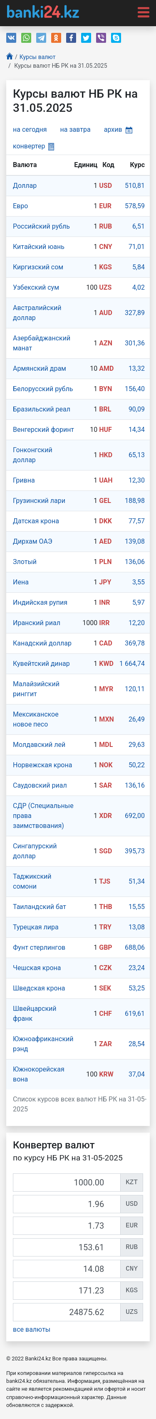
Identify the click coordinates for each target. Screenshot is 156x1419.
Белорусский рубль (43, 389)
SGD (105, 851)
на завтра (75, 129)
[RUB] (67, 1247)
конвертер (33, 146)
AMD (106, 368)
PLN (105, 562)
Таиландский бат (39, 907)
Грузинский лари (39, 501)
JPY (105, 582)
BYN (105, 389)
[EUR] (67, 1226)
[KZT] (67, 1182)
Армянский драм (39, 368)
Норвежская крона (42, 765)
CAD (105, 643)
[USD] (67, 1204)
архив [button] (118, 129)
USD (105, 186)
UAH (105, 480)
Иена (21, 582)
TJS (104, 881)
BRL (105, 409)
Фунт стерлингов (39, 947)
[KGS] (67, 1290)
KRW (106, 1074)
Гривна (24, 480)
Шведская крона (39, 988)
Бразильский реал (41, 409)
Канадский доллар (42, 643)
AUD (105, 313)
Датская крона (36, 521)
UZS (105, 287)
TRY (105, 927)
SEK (105, 988)
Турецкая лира (36, 927)
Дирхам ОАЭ (32, 541)
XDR (105, 816)
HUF (105, 430)
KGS (105, 267)
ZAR (105, 1044)
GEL (105, 501)
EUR (105, 206)
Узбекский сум (36, 287)
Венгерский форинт (43, 430)
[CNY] (67, 1269)
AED (105, 541)
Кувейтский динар (41, 664)
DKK (105, 521)
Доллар (25, 186)
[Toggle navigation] (141, 11)
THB (105, 907)
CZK (105, 968)
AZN (105, 343)
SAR (105, 785)
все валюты (31, 1329)
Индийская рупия (40, 602)
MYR (106, 689)
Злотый (25, 562)
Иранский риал (36, 623)
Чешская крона (37, 968)
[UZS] (67, 1312)
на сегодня (30, 129)
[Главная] (9, 57)
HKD (105, 455)
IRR (104, 623)
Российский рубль (41, 226)
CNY (105, 247)
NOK (106, 765)
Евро (20, 206)
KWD (106, 664)
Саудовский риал (40, 785)
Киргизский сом (38, 267)
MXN (106, 719)
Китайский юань (38, 247)
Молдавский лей (39, 745)
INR (104, 602)
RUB (105, 226)
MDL (106, 745)
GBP (105, 947)
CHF (105, 1013)
